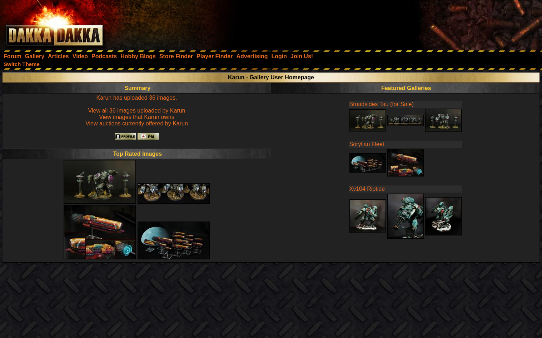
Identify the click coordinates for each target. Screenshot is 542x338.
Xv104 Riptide (367, 189)
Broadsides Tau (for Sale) (381, 104)
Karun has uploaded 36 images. (136, 98)
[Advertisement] (445, 23)
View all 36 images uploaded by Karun (136, 111)
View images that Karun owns (136, 117)
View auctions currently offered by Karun (136, 123)
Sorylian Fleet (366, 144)
